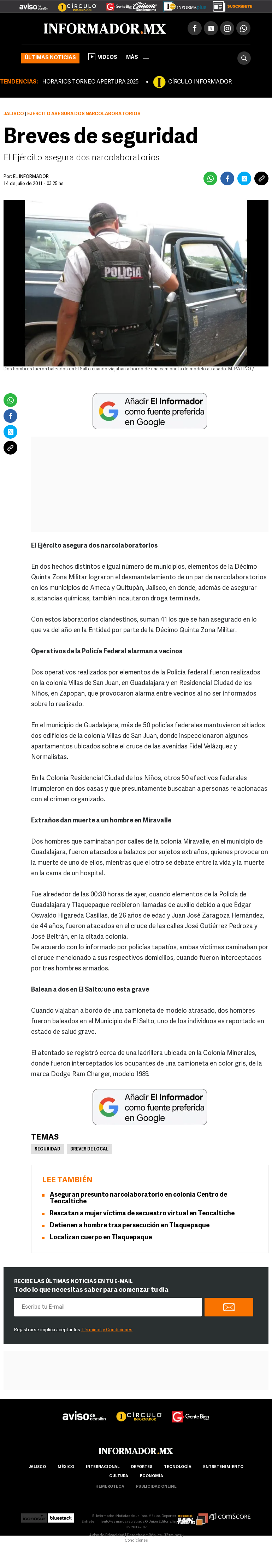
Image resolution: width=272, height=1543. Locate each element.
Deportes (141, 1467)
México (66, 1467)
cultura (118, 1476)
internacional (102, 1467)
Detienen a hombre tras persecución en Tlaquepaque (129, 1225)
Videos (102, 56)
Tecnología (177, 1467)
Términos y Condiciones (106, 1330)
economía (151, 1476)
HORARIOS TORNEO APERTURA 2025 (90, 82)
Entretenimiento (223, 1467)
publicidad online (156, 1487)
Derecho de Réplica (144, 1535)
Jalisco (14, 114)
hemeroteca (109, 1487)
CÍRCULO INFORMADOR (200, 82)
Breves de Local (89, 1149)
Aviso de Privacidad (106, 1535)
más (137, 57)
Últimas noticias (50, 58)
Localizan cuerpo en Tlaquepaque (101, 1237)
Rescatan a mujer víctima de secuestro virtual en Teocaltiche (142, 1213)
